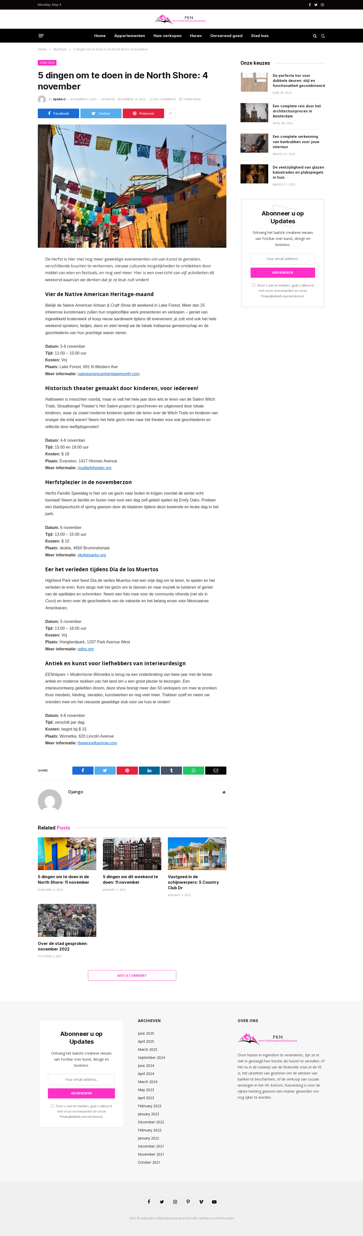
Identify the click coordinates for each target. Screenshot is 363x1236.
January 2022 (148, 1138)
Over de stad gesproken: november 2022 (63, 946)
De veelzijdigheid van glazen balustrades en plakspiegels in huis (298, 172)
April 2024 (146, 1073)
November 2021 (151, 1154)
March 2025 (147, 1049)
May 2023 (146, 1089)
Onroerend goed (226, 35)
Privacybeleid (271, 296)
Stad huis (260, 35)
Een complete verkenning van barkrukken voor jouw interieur (296, 141)
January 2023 (148, 1114)
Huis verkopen (168, 35)
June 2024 (146, 1065)
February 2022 (149, 1130)
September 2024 (151, 1057)
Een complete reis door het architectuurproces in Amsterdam (297, 111)
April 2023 (146, 1097)
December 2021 (151, 1146)
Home (100, 35)
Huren (196, 35)
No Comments (163, 99)
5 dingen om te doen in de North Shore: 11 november (63, 879)
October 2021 (149, 1162)
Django (59, 99)
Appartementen (129, 35)
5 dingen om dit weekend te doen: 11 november (130, 879)
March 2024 (147, 1081)
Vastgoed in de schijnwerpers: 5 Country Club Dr (193, 882)
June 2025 (146, 1033)
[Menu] (41, 35)
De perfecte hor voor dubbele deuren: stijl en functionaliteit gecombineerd (299, 80)
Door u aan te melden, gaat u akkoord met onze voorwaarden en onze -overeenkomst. (283, 290)
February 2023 (149, 1105)
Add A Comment (132, 975)
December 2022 (151, 1122)
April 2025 (146, 1041)
